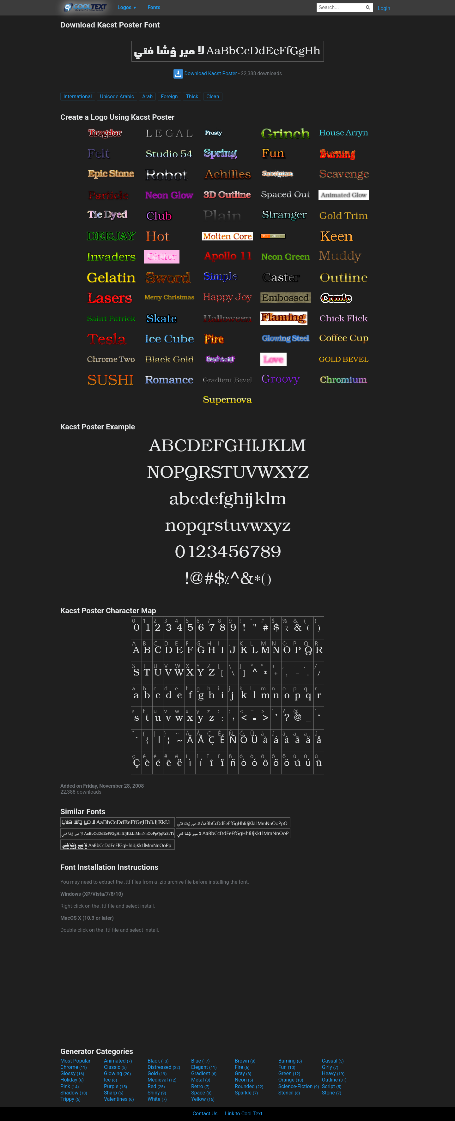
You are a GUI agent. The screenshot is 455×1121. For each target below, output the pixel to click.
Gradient (203, 1073)
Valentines (119, 1099)
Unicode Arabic (117, 97)
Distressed (164, 1067)
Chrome (73, 1067)
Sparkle (246, 1093)
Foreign (169, 97)
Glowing (117, 1073)
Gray (243, 1073)
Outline (334, 1080)
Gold (157, 1073)
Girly (330, 1067)
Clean (212, 97)
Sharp (114, 1093)
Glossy (72, 1073)
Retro (200, 1086)
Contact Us (205, 1114)
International (78, 97)
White (157, 1099)
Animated (118, 1061)
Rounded (249, 1086)
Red (156, 1086)
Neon (244, 1080)
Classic (115, 1067)
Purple (115, 1086)
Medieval (162, 1080)
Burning (290, 1061)
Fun (286, 1067)
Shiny (157, 1093)
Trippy (70, 1099)
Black (158, 1061)
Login (384, 8)
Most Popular (75, 1061)
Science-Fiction (298, 1086)
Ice (110, 1080)
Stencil (289, 1093)
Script (332, 1086)
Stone (331, 1093)
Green (289, 1073)
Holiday (72, 1080)
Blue (200, 1061)
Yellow (203, 1099)
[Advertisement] (30, 115)
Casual (333, 1061)
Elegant (204, 1067)
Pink (69, 1086)
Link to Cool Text (243, 1114)
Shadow (73, 1093)
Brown (245, 1061)
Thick (192, 97)
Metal (200, 1080)
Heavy (333, 1073)
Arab (147, 97)
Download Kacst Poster (205, 73)
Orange (290, 1080)
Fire (242, 1067)
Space (201, 1093)
